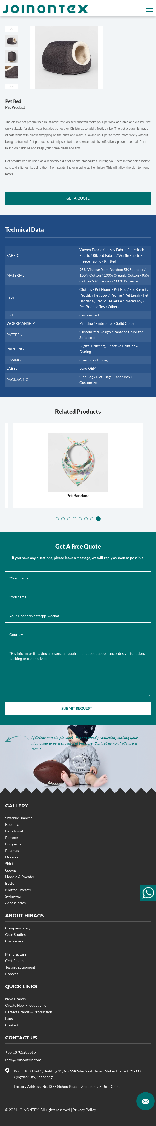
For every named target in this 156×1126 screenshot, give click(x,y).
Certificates (14, 960)
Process (11, 973)
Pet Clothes (78, 495)
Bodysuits (13, 844)
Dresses (11, 857)
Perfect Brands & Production (28, 1012)
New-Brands (15, 999)
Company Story (17, 928)
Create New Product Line (25, 1005)
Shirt (9, 863)
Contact (11, 1025)
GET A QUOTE (78, 198)
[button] (58, 518)
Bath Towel (14, 831)
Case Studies (15, 934)
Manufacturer (16, 954)
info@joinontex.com (23, 1059)
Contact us (103, 743)
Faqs (9, 1018)
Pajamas (12, 850)
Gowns (10, 870)
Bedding (12, 824)
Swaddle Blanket (18, 818)
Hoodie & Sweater (19, 876)
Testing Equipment (20, 967)
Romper (11, 837)
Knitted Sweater (18, 890)
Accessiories (15, 903)
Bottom (11, 883)
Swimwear (13, 896)
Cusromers (14, 941)
